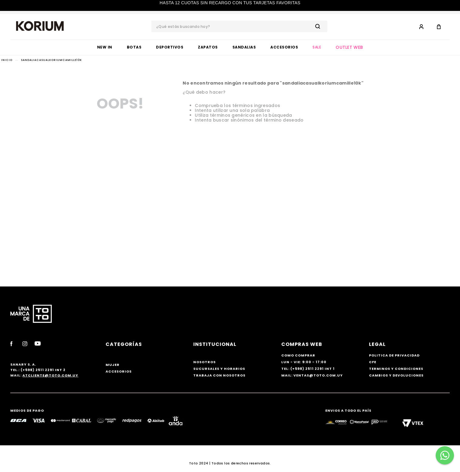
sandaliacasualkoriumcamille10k (51, 60)
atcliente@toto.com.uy (50, 375)
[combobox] (239, 26)
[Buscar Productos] (319, 26)
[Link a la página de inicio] (7, 60)
